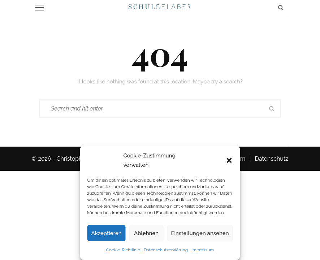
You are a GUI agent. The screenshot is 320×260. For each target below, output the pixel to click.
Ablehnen (146, 233)
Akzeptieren (106, 233)
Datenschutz (271, 158)
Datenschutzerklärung (166, 249)
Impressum (202, 249)
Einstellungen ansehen (200, 233)
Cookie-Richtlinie (123, 249)
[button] (229, 160)
